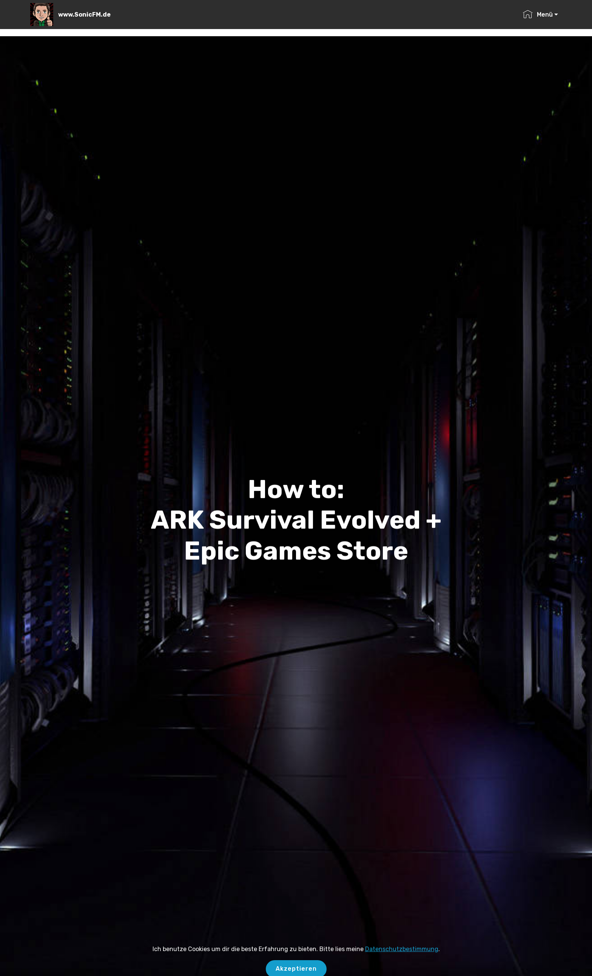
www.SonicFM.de (84, 14)
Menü (537, 14)
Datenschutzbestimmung (401, 954)
